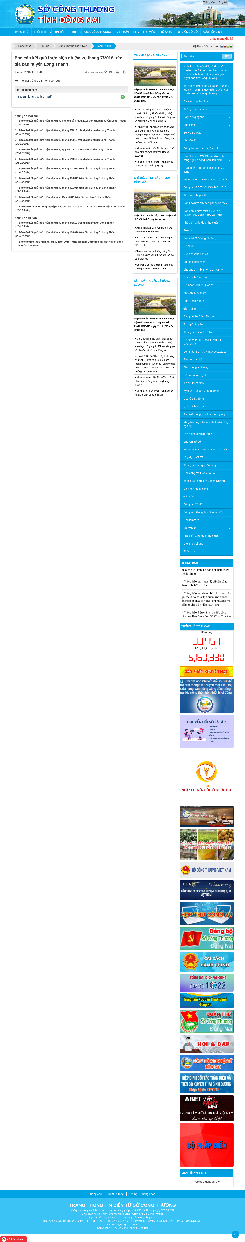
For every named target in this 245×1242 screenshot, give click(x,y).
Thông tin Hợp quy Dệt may (200, 465)
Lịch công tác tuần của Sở (199, 473)
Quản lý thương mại (195, 277)
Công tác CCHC (193, 504)
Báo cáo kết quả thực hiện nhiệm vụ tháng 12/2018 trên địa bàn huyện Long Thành (67, 168)
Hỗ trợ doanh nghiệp (196, 375)
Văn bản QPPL (127, 31)
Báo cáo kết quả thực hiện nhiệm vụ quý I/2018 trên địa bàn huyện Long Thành (65, 149)
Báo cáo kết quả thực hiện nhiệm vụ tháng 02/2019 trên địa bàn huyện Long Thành (67, 187)
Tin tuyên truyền (193, 324)
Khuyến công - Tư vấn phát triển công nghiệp (206, 424)
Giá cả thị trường (194, 398)
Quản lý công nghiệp (196, 253)
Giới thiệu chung (193, 543)
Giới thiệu (41, 31)
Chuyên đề (190, 140)
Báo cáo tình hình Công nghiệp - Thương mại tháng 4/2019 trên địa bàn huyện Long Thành (72, 206)
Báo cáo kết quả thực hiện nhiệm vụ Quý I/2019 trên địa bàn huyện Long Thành (65, 197)
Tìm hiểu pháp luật (195, 195)
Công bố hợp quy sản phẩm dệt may (205, 203)
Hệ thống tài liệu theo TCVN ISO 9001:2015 (203, 341)
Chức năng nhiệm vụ (196, 367)
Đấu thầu (189, 496)
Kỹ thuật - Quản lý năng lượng (202, 390)
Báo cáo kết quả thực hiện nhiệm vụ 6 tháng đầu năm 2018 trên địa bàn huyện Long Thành (72, 120)
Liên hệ (132, 1194)
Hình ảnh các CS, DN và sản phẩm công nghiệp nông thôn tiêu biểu (204, 158)
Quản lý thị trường (194, 406)
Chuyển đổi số (187, 31)
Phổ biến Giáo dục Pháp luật (201, 222)
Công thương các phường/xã (201, 148)
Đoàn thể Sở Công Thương (200, 238)
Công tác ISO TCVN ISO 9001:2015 (205, 187)
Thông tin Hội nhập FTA (198, 332)
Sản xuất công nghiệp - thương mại (205, 414)
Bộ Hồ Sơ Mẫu (192, 132)
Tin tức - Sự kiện (66, 31)
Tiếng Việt (209, 2)
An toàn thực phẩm (195, 292)
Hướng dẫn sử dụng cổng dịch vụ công (204, 169)
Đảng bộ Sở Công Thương (200, 316)
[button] (123, 97)
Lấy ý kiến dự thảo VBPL (198, 433)
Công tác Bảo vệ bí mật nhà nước (204, 512)
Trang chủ (21, 31)
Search (188, 230)
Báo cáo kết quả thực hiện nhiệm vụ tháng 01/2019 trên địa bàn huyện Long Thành (67, 178)
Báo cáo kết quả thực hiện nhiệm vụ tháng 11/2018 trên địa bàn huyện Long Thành (67, 232)
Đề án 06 (166, 31)
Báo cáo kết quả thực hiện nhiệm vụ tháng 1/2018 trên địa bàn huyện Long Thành (67, 159)
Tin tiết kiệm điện (194, 382)
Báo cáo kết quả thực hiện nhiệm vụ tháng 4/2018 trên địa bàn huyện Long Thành (67, 139)
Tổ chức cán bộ (193, 359)
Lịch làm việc (191, 520)
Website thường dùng (206, 1181)
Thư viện (149, 31)
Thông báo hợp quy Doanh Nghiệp (204, 480)
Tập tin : (35, 96)
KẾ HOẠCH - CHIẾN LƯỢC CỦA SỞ (205, 179)
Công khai (190, 124)
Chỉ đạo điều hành (195, 261)
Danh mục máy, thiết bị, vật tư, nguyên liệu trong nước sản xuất (203, 212)
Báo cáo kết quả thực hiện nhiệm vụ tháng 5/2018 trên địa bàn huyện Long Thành (67, 130)
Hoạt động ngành (194, 117)
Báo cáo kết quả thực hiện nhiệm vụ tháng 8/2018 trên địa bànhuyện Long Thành (66, 222)
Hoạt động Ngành (194, 300)
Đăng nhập (148, 1194)
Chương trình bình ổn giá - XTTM (203, 269)
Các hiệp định (212, 31)
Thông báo (190, 551)
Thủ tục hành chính (195, 109)
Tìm (227, 55)
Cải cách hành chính (196, 101)
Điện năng (190, 308)
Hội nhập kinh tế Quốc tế (198, 285)
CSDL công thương (97, 31)
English (223, 2)
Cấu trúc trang (115, 1194)
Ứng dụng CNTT (193, 457)
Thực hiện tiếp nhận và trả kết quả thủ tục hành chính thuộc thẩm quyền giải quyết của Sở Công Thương (206, 89)
